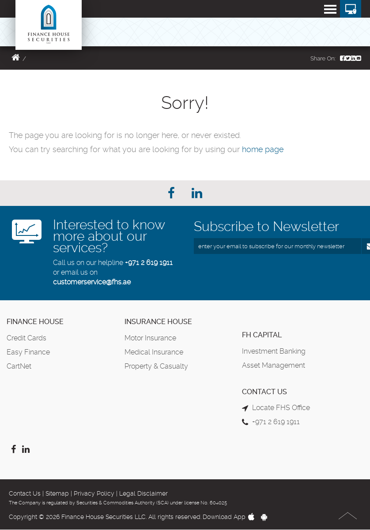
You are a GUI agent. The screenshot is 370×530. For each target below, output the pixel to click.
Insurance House (158, 321)
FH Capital (262, 335)
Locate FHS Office (281, 407)
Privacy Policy (94, 493)
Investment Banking (274, 351)
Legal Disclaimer (143, 493)
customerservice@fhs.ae (92, 282)
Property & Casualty (156, 366)
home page (262, 149)
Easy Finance (28, 352)
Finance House (35, 321)
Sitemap (57, 493)
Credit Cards (26, 338)
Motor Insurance (150, 338)
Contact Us (25, 493)
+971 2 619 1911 (149, 262)
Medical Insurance (154, 352)
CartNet (19, 366)
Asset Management (273, 365)
